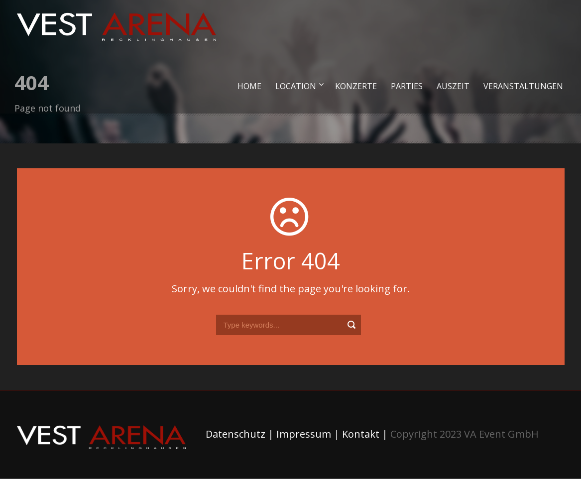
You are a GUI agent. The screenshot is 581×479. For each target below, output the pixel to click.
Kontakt (360, 434)
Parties (407, 86)
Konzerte (356, 86)
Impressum (303, 434)
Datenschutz (235, 434)
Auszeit (453, 86)
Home (249, 86)
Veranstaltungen (523, 86)
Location (295, 86)
